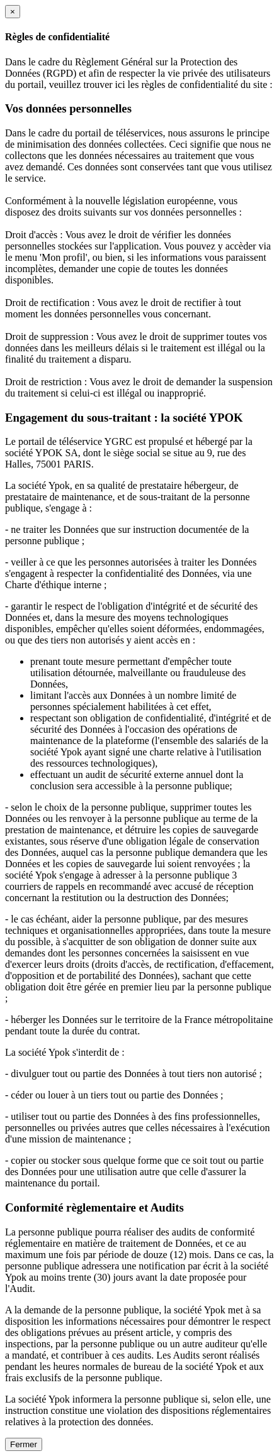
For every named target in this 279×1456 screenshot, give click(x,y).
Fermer (23, 1444)
